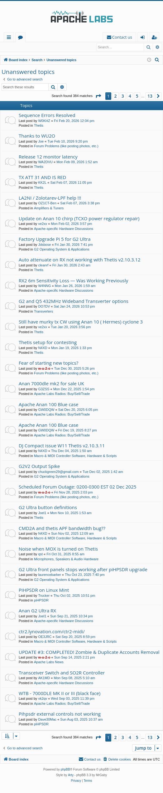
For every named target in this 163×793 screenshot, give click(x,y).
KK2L (42, 183)
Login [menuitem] (143, 38)
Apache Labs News (49, 662)
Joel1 (42, 513)
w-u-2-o (44, 369)
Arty (71, 775)
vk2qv (42, 699)
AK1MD (44, 678)
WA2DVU (45, 162)
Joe (41, 142)
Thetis (38, 126)
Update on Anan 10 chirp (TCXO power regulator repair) (79, 219)
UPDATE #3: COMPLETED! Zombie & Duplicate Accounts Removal (89, 652)
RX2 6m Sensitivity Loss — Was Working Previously (73, 281)
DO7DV (44, 307)
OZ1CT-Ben (47, 203)
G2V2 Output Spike (39, 466)
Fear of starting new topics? (48, 363)
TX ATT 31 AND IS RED (42, 177)
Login (11, 47)
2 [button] (115, 96)
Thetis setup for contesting (48, 342)
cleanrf (43, 265)
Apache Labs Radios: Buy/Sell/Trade (62, 394)
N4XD (42, 348)
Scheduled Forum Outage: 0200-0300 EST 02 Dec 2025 (77, 487)
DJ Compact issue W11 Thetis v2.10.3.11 (62, 446)
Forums (21, 38)
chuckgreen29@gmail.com (58, 472)
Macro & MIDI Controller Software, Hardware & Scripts (75, 456)
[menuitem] (119, 37)
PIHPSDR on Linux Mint (44, 590)
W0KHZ (44, 121)
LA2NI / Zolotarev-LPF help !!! (50, 198)
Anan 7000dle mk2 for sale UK (51, 384)
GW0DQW (46, 410)
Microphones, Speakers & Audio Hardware (66, 559)
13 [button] (149, 96)
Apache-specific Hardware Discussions (63, 229)
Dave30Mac (47, 720)
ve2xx (42, 224)
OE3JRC (44, 637)
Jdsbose (44, 245)
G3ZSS (43, 389)
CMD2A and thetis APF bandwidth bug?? (62, 528)
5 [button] (137, 96)
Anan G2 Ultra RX (37, 611)
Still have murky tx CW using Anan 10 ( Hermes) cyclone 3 (81, 322)
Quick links (10, 38)
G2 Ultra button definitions (48, 507)
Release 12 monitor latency (48, 157)
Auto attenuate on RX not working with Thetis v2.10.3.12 (80, 260)
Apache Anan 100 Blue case (49, 404)
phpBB (65, 769)
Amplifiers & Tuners (49, 208)
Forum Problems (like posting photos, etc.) (66, 146)
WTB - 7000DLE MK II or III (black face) (59, 693)
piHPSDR (41, 600)
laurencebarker (49, 575)
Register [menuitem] (155, 38)
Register (33, 47)
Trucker (44, 596)
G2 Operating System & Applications (61, 249)
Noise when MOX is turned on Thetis (58, 549)
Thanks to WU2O (37, 136)
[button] (98, 96)
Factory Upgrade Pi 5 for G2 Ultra (55, 239)
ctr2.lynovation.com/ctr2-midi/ (52, 632)
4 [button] (130, 96)
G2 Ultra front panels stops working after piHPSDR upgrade (83, 570)
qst (40, 554)
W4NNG (44, 286)
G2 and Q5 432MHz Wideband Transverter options (73, 301)
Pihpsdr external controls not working (60, 714)
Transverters (43, 312)
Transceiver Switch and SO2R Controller (62, 673)
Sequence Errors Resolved (47, 115)
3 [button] (123, 96)
